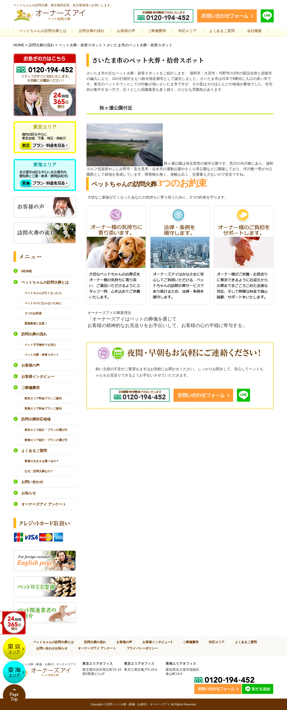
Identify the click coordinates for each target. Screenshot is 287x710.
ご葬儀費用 (30, 388)
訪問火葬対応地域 (36, 419)
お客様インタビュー (37, 376)
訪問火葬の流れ (41, 45)
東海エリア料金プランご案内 (43, 408)
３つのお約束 (33, 313)
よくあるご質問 (34, 451)
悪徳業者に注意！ (35, 323)
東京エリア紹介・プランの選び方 (45, 429)
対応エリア (216, 642)
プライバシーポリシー (142, 648)
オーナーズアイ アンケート (43, 504)
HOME (18, 45)
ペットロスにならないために (43, 303)
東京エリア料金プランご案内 (43, 398)
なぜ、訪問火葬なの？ (38, 471)
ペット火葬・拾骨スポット (80, 45)
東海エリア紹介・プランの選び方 (45, 440)
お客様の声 (30, 365)
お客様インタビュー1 (157, 642)
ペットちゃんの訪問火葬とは (45, 282)
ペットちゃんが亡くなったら (43, 293)
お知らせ (28, 493)
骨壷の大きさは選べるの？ (41, 461)
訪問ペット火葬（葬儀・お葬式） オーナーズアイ (138, 704)
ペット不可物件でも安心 (40, 344)
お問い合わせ (32, 482)
